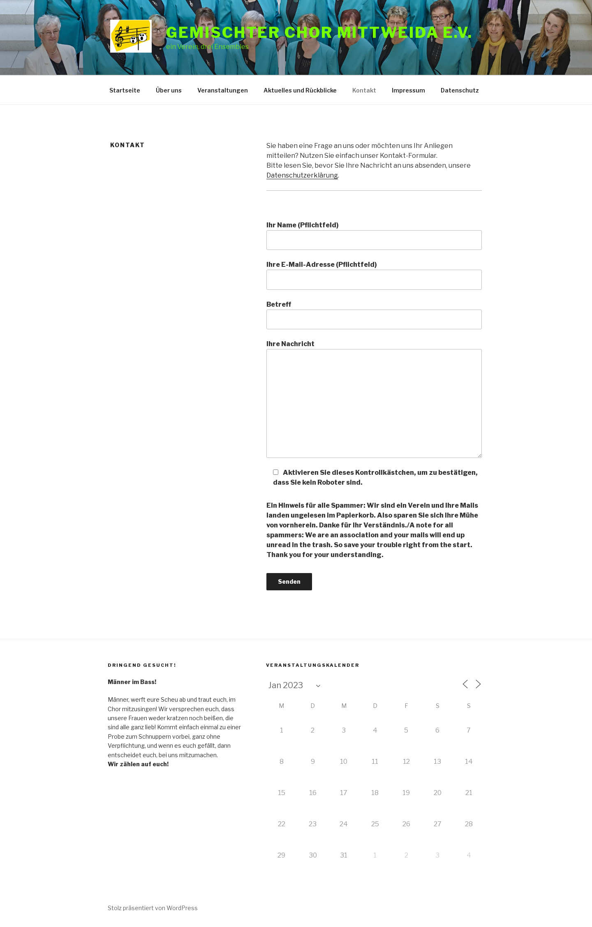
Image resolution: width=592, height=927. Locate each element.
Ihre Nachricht (374, 399)
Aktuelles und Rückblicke (300, 90)
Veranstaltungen (222, 90)
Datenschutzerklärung (302, 175)
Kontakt (364, 90)
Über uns (169, 90)
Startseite (124, 90)
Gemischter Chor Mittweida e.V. (319, 32)
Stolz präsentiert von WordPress (153, 907)
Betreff (374, 315)
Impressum (408, 90)
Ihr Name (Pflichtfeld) (374, 235)
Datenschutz (460, 90)
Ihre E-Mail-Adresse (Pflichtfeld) (374, 275)
